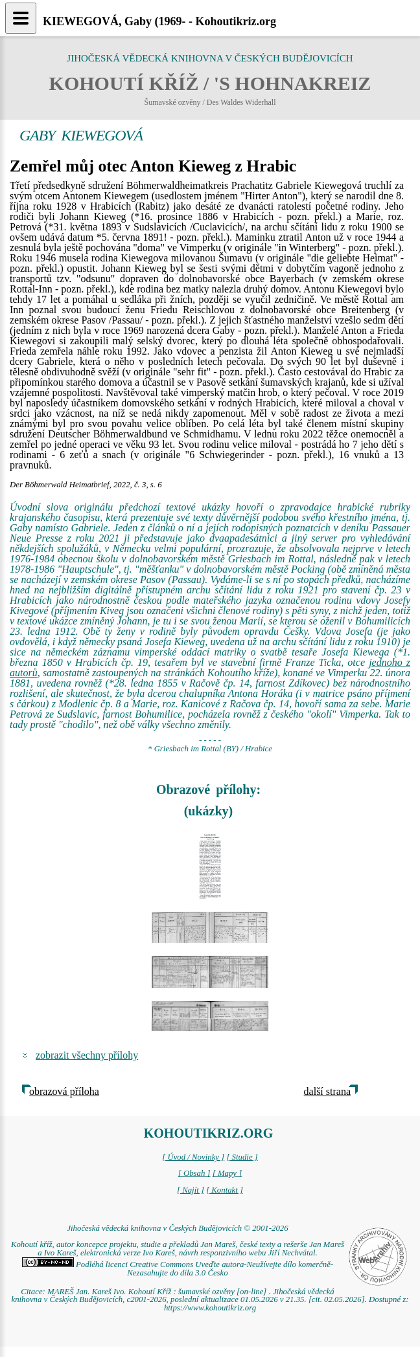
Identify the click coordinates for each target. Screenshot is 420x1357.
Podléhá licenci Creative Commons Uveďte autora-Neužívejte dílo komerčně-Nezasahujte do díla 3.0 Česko (177, 1268)
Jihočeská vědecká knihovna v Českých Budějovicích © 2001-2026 (177, 1228)
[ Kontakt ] (224, 1190)
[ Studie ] (241, 1157)
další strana (327, 1091)
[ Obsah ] (194, 1173)
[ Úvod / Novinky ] (193, 1157)
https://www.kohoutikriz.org (210, 1307)
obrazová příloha (64, 1091)
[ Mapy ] (227, 1173)
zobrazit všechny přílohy (87, 1055)
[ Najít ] (190, 1190)
